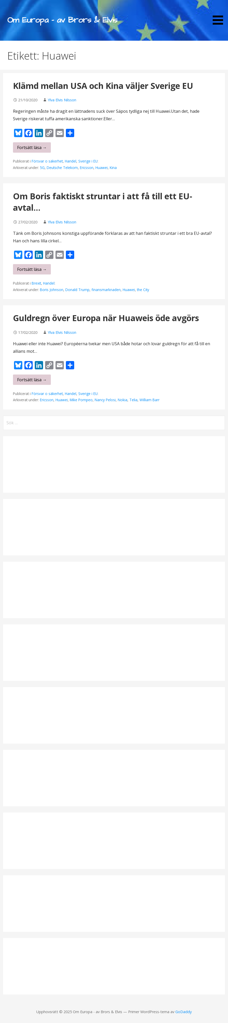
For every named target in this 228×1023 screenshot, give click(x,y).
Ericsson (86, 167)
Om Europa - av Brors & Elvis (62, 20)
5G (42, 167)
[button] (219, 13)
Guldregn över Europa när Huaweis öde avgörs (106, 317)
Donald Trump (77, 289)
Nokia (122, 399)
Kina (113, 167)
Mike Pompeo (81, 399)
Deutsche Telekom (62, 167)
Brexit (36, 283)
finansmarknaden (106, 289)
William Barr (150, 399)
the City (143, 289)
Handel (70, 161)
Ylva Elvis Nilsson (62, 99)
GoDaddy (183, 1011)
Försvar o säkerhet (47, 161)
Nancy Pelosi (105, 399)
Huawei (101, 167)
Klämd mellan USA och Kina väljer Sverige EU (103, 85)
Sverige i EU (88, 161)
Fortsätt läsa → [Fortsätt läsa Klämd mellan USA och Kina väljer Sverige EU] (32, 147)
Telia (133, 399)
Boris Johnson (51, 289)
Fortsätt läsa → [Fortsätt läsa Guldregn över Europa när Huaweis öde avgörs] (32, 380)
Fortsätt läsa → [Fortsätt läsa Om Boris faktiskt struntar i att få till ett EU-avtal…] (32, 269)
